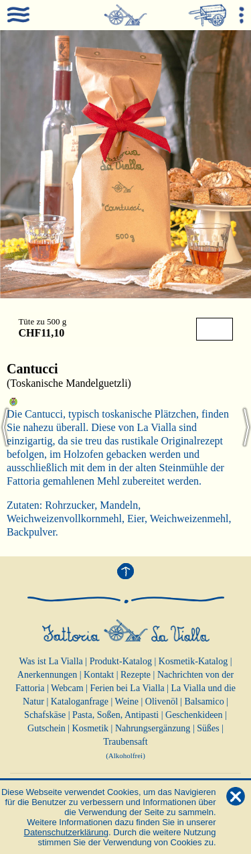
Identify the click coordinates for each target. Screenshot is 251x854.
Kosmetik (90, 728)
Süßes (208, 728)
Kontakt (99, 675)
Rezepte (135, 675)
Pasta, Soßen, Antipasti (115, 715)
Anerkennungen (47, 675)
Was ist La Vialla (50, 661)
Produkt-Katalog (121, 661)
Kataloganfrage (79, 701)
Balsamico (204, 701)
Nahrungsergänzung (153, 728)
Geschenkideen (194, 715)
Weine (127, 701)
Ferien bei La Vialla (127, 688)
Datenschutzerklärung (66, 832)
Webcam (67, 688)
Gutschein (46, 728)
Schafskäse (45, 715)
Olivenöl (161, 701)
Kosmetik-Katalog (193, 661)
